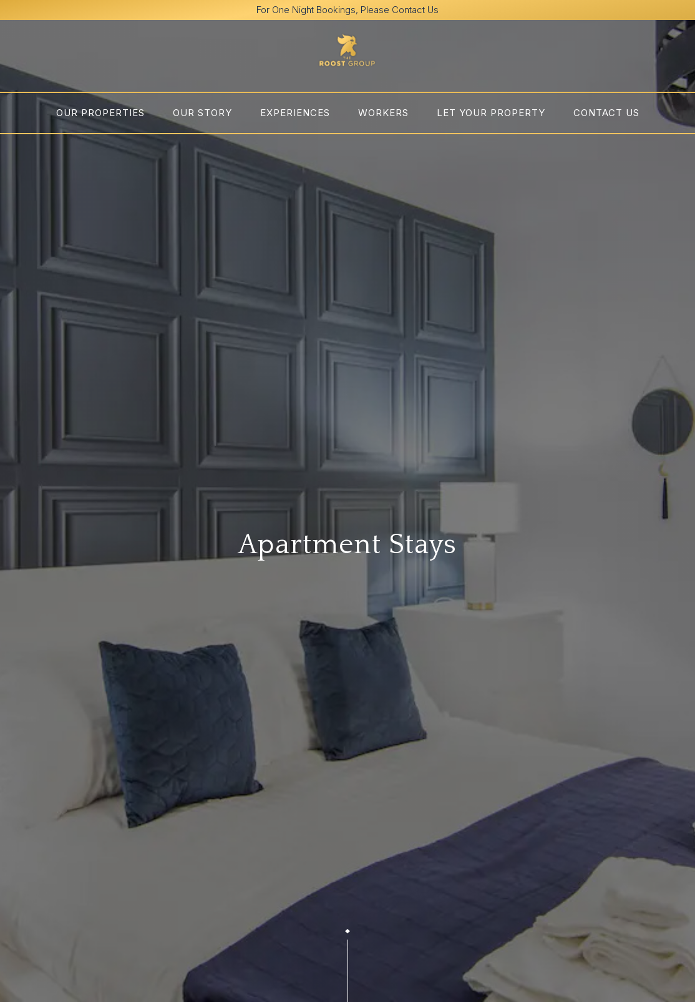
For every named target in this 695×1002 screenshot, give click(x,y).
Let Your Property (491, 113)
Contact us (606, 113)
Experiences (295, 113)
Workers (383, 113)
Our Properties (100, 113)
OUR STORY (202, 113)
